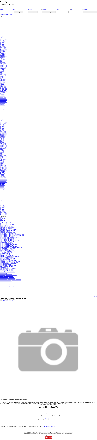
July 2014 (2, 150)
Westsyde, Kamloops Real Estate (7, 294)
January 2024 (3, 48)
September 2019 (3, 91)
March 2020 (2, 85)
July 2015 (2, 138)
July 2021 (2, 69)
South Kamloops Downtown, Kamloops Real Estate (10, 280)
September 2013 (3, 159)
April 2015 (2, 141)
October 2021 (3, 67)
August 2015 (2, 137)
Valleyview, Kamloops (4, 290)
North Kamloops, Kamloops (5, 264)
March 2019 (2, 96)
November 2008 (3, 214)
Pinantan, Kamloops (4, 267)
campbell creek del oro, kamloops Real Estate (9, 237)
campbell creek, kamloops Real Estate (8, 238)
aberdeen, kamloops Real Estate (6, 222)
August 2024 (2, 41)
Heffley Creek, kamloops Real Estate (7, 248)
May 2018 (2, 106)
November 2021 (3, 66)
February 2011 (3, 189)
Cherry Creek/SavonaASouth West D (7, 241)
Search (90, 12)
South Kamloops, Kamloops (6, 281)
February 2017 (3, 120)
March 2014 (2, 154)
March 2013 (2, 164)
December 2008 (3, 213)
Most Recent (2, 24)
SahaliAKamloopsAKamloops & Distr (7, 272)
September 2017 (3, 113)
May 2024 (2, 44)
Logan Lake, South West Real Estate (7, 258)
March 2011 (2, 188)
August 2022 (2, 57)
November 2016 (3, 122)
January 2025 (3, 38)
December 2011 (3, 179)
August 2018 (2, 103)
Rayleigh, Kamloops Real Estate (6, 270)
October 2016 (3, 123)
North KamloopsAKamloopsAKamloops (8, 263)
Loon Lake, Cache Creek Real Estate (7, 259)
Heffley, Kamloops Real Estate (6, 249)
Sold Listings (2, 20)
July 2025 (2, 32)
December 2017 (3, 110)
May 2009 (2, 209)
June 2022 (2, 59)
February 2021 (3, 74)
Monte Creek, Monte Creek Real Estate (8, 260)
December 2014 (3, 145)
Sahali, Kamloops (3, 273)
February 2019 (3, 97)
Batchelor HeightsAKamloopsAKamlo (7, 227)
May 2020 (2, 83)
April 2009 (2, 210)
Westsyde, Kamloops (4, 293)
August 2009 (2, 206)
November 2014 (3, 146)
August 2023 (2, 51)
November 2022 (3, 55)
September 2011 (3, 182)
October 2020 (3, 78)
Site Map (86, 9)
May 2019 (2, 94)
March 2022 (2, 62)
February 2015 (3, 143)
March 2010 (2, 199)
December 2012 (3, 167)
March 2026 (2, 26)
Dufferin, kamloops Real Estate (6, 245)
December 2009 (3, 202)
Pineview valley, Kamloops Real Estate (8, 268)
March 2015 (2, 142)
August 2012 (2, 171)
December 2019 (3, 88)
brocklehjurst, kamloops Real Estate (7, 230)
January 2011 (3, 190)
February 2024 (3, 47)
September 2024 (3, 40)
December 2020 (3, 76)
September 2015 (3, 136)
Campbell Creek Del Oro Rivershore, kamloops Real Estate (12, 235)
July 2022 (2, 58)
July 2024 (2, 42)
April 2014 (2, 153)
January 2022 (3, 64)
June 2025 (2, 33)
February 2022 (3, 63)
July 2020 (2, 81)
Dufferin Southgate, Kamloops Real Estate (8, 244)
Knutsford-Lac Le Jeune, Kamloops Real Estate (9, 256)
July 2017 (2, 115)
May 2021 (2, 71)
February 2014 (3, 155)
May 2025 (2, 34)
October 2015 (3, 135)
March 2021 (2, 73)
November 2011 (3, 180)
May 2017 (2, 117)
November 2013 (3, 157)
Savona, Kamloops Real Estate (6, 276)
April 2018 (2, 107)
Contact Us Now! (48, 418)
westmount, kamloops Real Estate (7, 292)
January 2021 (3, 75)
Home (1, 9)
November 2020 (3, 77)
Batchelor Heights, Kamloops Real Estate (8, 229)
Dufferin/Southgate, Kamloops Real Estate (8, 246)
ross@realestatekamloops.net (16, 6)
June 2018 (2, 105)
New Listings (2, 18)
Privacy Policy (15, 9)
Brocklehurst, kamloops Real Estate (7, 232)
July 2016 (2, 126)
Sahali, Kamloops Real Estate (6, 274)
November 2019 (3, 89)
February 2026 (3, 27)
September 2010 (3, 193)
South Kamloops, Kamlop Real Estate (7, 283)
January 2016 (3, 132)
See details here (3, 400)
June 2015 (2, 139)
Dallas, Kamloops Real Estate (6, 242)
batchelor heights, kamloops (6, 228)
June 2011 (2, 185)
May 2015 (2, 140)
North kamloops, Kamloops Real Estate (8, 265)
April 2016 (2, 129)
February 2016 (3, 131)
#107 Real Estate (3, 217)
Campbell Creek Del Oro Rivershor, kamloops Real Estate (12, 234)
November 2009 (3, 203)
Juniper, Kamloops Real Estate (6, 252)
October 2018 (3, 101)
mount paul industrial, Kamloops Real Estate (9, 262)
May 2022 (2, 60)
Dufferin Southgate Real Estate (6, 243)
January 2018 (3, 109)
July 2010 (2, 195)
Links (72, 9)
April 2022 (2, 61)
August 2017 (2, 114)
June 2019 (2, 93)
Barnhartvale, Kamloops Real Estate (7, 224)
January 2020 (3, 87)
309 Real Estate (3, 220)
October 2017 (3, 112)
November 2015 (3, 134)
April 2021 (2, 72)
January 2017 (3, 121)
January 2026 (3, 28)
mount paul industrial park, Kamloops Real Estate (10, 261)
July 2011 (2, 184)
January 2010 (3, 201)
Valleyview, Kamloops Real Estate (7, 291)
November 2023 (3, 49)
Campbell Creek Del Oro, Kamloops (7, 236)
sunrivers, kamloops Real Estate (6, 289)
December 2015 (3, 133)
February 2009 (3, 212)
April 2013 (2, 163)
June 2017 (2, 116)
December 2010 (3, 191)
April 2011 (2, 187)
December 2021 (3, 65)
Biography (45, 9)
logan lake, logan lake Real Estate (7, 257)
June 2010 (2, 196)
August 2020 (2, 80)
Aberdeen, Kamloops (4, 221)
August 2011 (2, 183)
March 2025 (2, 36)
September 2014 (3, 148)
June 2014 (2, 151)
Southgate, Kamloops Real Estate (7, 286)
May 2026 (2, 25)
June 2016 (2, 127)
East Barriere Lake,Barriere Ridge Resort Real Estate (11, 247)
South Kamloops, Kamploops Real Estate (8, 284)
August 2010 (2, 194)
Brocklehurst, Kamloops (5, 231)
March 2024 (2, 46)
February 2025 (3, 37)
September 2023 (3, 50)
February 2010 (3, 200)
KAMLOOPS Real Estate (5, 254)
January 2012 (3, 178)
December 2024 (3, 39)
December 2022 (3, 54)
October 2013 (3, 158)
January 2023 (3, 53)
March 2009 (2, 211)
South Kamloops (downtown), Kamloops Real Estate (10, 279)
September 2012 (3, 170)
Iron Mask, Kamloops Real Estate (7, 250)
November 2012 (3, 168)
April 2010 (2, 198)
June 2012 (2, 173)
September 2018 (3, 102)
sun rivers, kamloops (4, 287)
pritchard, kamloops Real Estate (6, 269)
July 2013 (2, 161)
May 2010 (2, 197)
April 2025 (2, 35)
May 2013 (2, 162)
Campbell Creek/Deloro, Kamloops (7, 239)
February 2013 (3, 165)
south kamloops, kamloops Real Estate (8, 282)
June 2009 (2, 208)
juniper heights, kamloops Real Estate (8, 251)
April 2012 (2, 175)
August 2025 (2, 31)
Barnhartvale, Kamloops (5, 223)
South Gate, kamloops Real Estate (7, 277)
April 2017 (2, 118)
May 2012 (2, 174)
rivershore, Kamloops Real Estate (7, 271)
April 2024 (2, 45)
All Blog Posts (3, 17)
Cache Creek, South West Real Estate (8, 233)
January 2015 (3, 144)
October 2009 (3, 204)
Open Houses (3, 19)
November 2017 (3, 111)
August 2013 (2, 160)
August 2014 (2, 149)
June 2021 (2, 70)
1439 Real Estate (3, 219)
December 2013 (3, 156)
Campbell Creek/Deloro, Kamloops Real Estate (9, 240)
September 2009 (3, 205)
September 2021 (3, 68)
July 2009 (2, 207)
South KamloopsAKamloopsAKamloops (8, 278)
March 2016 (2, 130)
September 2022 (3, 56)
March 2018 (2, 108)
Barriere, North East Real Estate (6, 226)
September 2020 (3, 79)
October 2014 (3, 147)
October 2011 (3, 181)
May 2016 (2, 128)
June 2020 (2, 82)
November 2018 (3, 100)
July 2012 (2, 172)
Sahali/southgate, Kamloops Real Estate (8, 275)
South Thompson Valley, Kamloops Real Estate (9, 285)
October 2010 (3, 192)
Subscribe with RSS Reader (6, 14)
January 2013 (3, 166)
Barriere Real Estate (4, 225)
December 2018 (3, 99)
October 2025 (3, 29)
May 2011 (2, 186)
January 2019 (3, 98)
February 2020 (3, 86)
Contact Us (59, 9)
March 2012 (2, 176)
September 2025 (3, 30)
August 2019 (2, 92)
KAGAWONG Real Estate (5, 253)
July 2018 (2, 104)
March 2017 (2, 119)
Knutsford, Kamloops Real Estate (7, 255)
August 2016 (2, 125)
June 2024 (2, 43)
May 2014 (2, 152)
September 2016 (3, 124)
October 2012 (3, 169)
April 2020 (2, 84)
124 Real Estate (3, 218)
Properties (30, 9)
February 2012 (3, 177)
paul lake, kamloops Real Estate (6, 266)
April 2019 (2, 95)
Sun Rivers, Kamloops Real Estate (7, 288)
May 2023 (2, 52)
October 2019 (3, 90)
